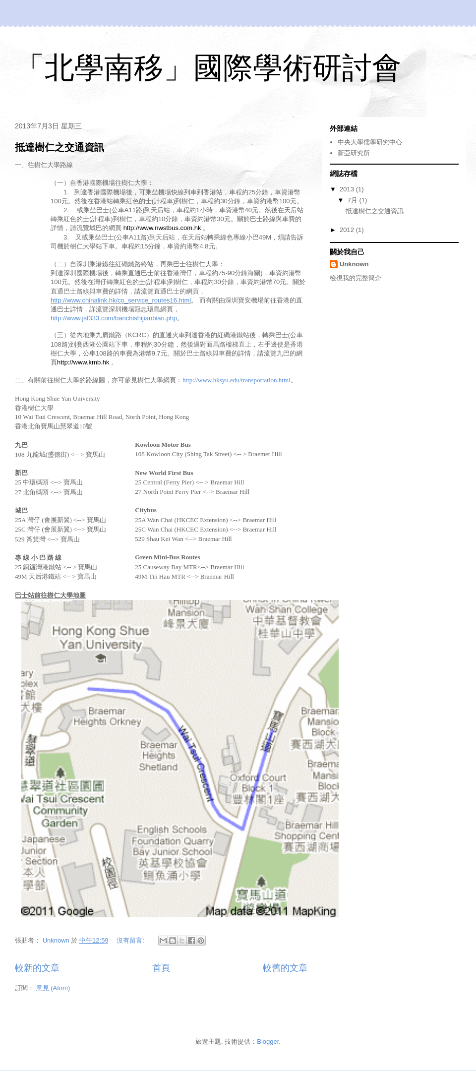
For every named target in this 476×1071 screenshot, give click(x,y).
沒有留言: (131, 940)
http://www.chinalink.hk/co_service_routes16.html (121, 300)
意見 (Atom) (53, 988)
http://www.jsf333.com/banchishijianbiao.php (114, 318)
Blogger (268, 1041)
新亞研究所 (354, 153)
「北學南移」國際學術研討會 (208, 67)
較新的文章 (37, 968)
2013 (348, 189)
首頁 (161, 968)
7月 (353, 200)
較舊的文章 (285, 968)
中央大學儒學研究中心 (370, 142)
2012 (348, 230)
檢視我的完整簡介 (355, 278)
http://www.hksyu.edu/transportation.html (236, 380)
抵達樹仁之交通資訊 (59, 147)
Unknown (354, 264)
